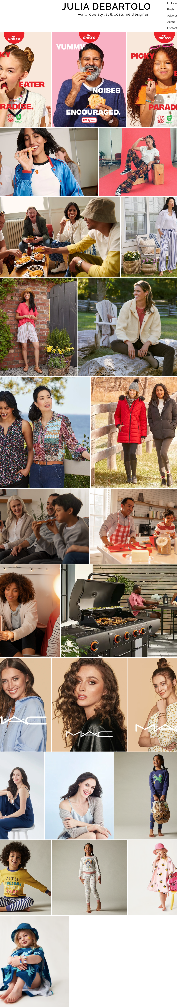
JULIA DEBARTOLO (106, 6)
